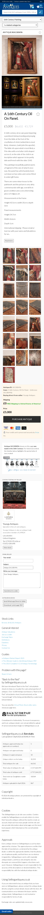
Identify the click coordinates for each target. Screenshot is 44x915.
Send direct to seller (11, 591)
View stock (7, 548)
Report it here (7, 674)
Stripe (37, 432)
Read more (9, 241)
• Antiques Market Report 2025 (13, 658)
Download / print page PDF (13, 605)
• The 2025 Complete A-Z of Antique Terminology (19, 664)
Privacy (4, 645)
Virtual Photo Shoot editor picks (25, 705)
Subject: (6, 564)
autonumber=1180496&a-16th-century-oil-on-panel (22, 19)
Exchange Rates (7, 637)
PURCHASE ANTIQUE (22, 419)
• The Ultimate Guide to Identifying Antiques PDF (19, 661)
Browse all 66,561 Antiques (11, 623)
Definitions (6, 640)
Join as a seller (7, 635)
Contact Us (6, 648)
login (41, 1)
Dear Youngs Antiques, (21, 580)
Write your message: (10, 571)
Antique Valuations (8, 632)
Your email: (7, 557)
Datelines (5, 642)
